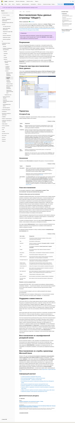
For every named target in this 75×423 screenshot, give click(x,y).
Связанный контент (65, 25)
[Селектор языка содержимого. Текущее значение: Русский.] (3, 421)
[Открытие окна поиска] (70, 1)
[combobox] (7, 13)
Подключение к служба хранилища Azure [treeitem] (9, 91)
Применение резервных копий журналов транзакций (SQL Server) (34, 391)
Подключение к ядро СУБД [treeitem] (7, 31)
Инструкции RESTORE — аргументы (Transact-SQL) (31, 379)
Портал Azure (60, 4)
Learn (20, 11)
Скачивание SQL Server (69, 4)
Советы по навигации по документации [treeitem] (6, 20)
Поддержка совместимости (67, 18)
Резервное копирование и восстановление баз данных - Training (31, 401)
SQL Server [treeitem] (4, 17)
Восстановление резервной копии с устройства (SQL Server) (33, 378)
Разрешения (64, 13)
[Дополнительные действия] (55, 12)
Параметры (64, 17)
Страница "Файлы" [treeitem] (9, 83)
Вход (73, 1)
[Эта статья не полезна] (63, 32)
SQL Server (28, 11)
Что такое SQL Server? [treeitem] (7, 26)
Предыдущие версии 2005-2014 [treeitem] (7, 22)
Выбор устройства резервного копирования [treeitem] (9, 87)
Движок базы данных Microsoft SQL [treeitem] (6, 29)
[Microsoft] (2, 1)
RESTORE (44, 37)
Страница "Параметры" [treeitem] (8, 81)
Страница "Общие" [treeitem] (8, 78)
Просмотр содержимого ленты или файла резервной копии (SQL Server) (35, 385)
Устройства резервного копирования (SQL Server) (31, 376)
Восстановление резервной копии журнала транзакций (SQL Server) (34, 384)
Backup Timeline (28, 184)
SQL (24, 11)
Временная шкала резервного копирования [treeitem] (9, 74)
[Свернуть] (13, 11)
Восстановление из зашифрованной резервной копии (67, 21)
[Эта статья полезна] (62, 32)
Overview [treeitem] (4, 46)
